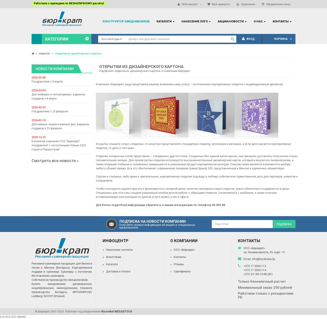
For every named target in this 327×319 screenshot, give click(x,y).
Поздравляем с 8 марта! (47, 81)
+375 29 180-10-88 (255, 274)
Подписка (284, 224)
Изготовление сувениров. (48, 275)
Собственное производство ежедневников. (60, 279)
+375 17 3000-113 (255, 266)
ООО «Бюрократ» (184, 249)
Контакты (180, 257)
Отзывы (179, 264)
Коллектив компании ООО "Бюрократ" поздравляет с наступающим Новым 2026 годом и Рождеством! (59, 145)
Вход (248, 38)
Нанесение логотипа (119, 249)
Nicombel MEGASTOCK (116, 311)
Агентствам (113, 257)
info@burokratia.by (263, 259)
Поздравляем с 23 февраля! (50, 111)
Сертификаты (182, 271)
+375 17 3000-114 (255, 270)
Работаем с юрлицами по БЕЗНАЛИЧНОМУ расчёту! (69, 3)
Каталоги (112, 264)
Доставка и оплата (118, 271)
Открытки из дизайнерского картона (78, 53)
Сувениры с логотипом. (76, 271)
